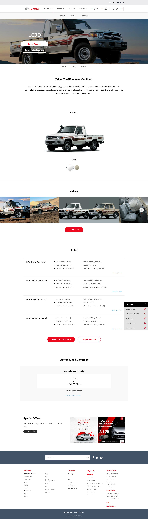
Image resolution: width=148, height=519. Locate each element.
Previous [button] (6, 209)
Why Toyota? (71, 9)
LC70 (46, 486)
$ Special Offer (30, 431)
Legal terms (68, 512)
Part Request (130, 328)
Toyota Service (72, 482)
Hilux (46, 483)
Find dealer (106, 8)
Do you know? (91, 492)
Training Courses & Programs (95, 483)
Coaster (47, 492)
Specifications (85, 16)
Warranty (70, 474)
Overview (62, 16)
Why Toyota (91, 471)
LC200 (47, 479)
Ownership (58, 9)
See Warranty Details (73, 396)
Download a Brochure (34, 50)
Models (83, 67)
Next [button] (141, 209)
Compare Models (89, 339)
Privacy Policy (79, 512)
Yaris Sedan (27, 479)
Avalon (26, 488)
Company (82, 9)
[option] (74, 139)
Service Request (96, 8)
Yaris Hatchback (28, 476)
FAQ (107, 502)
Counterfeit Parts (91, 489)
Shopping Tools (115, 9)
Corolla (26, 482)
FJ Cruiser (47, 477)
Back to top (129, 304)
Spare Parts (71, 477)
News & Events (91, 480)
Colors (64, 67)
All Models (47, 9)
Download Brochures (132, 314)
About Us (89, 477)
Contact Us (90, 495)
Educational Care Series (93, 486)
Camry (26, 485)
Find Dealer (129, 318)
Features (72, 16)
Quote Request (131, 323)
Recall (69, 479)
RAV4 (25, 493)
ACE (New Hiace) (49, 489)
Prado (46, 474)
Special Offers (110, 506)
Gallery (74, 67)
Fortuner (26, 496)
